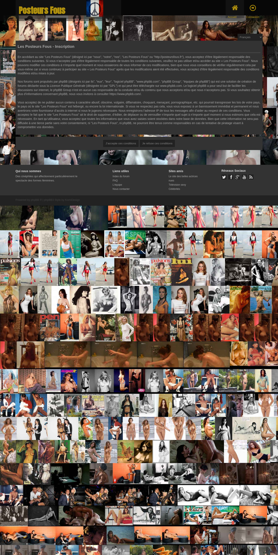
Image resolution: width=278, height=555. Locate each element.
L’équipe (117, 184)
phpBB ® (36, 199)
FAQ (115, 180)
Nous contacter (121, 189)
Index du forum (121, 176)
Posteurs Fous (42, 10)
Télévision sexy (177, 184)
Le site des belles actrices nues (183, 178)
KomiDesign (72, 199)
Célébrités (174, 189)
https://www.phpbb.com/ (125, 94)
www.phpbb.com (171, 85)
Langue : (231, 37)
